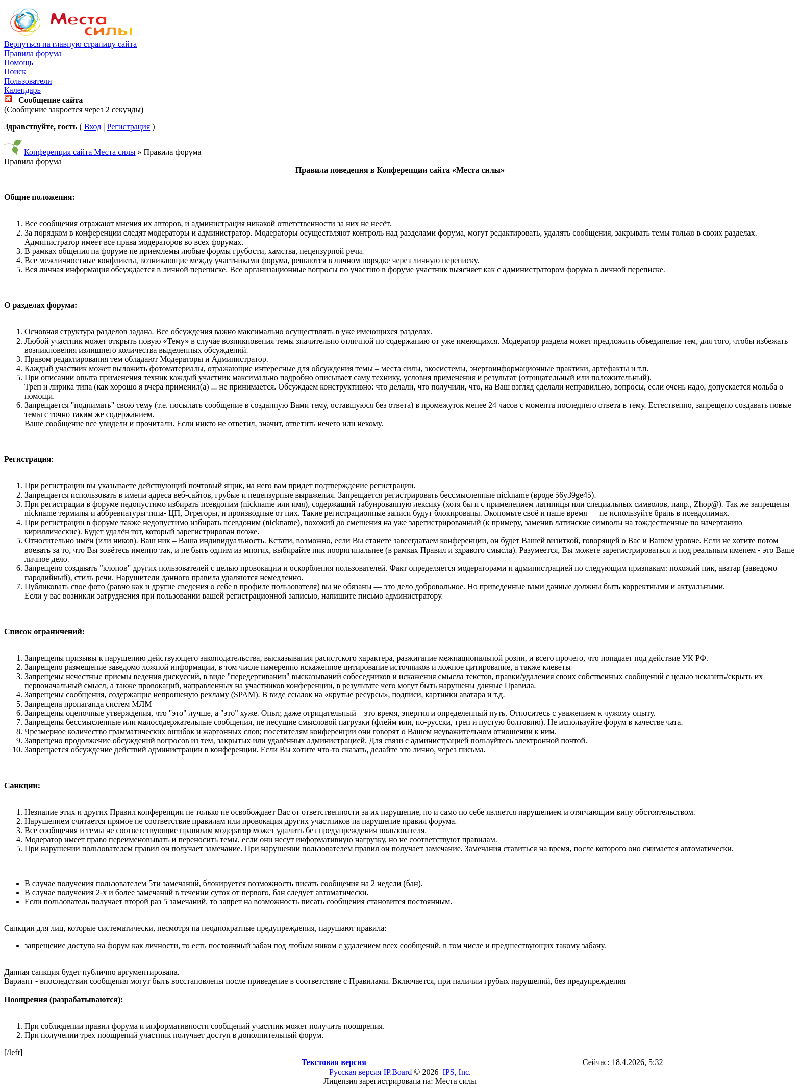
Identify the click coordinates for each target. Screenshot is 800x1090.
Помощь (18, 62)
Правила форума (33, 53)
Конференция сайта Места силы (80, 152)
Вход (93, 126)
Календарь (22, 90)
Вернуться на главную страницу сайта (70, 44)
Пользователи (28, 80)
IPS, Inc (455, 1072)
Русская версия (355, 1072)
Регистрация (128, 126)
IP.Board (398, 1072)
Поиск (15, 71)
